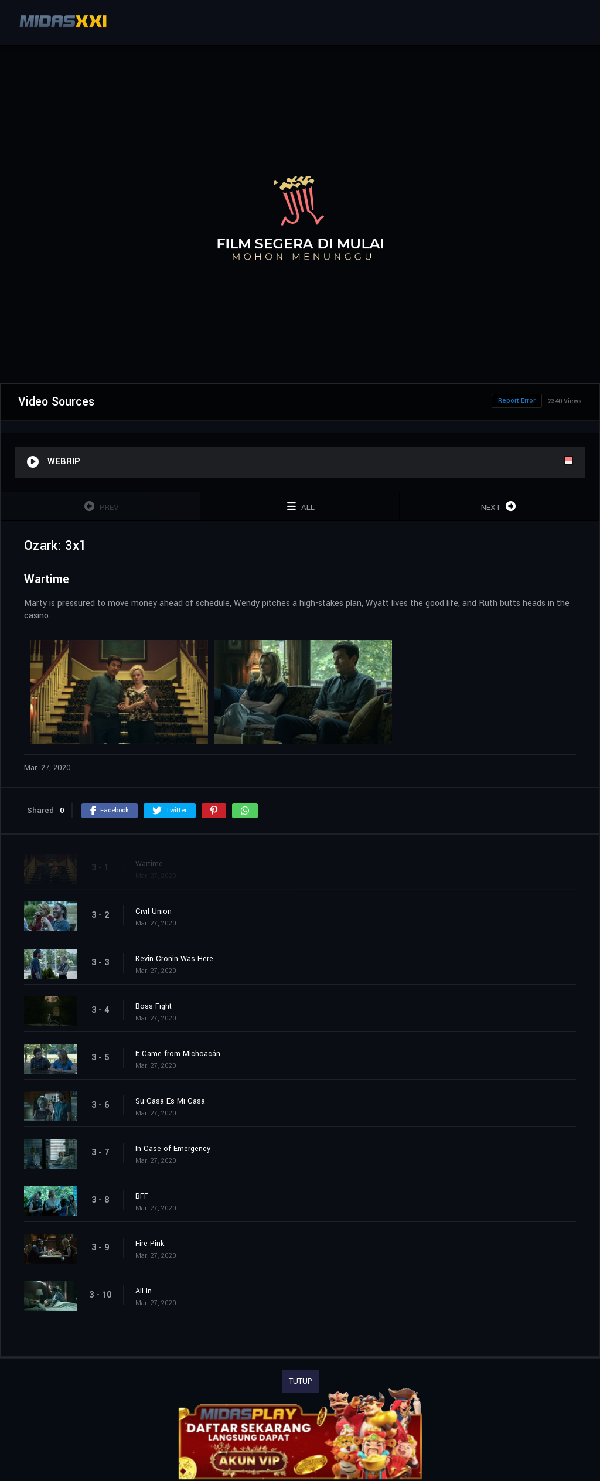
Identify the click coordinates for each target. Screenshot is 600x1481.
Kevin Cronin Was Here (174, 959)
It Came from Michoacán (177, 1053)
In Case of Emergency (172, 1148)
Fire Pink (149, 1243)
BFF (141, 1196)
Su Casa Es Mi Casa (170, 1101)
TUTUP (300, 1381)
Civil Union (153, 911)
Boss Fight (153, 1006)
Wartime (149, 864)
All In (143, 1291)
